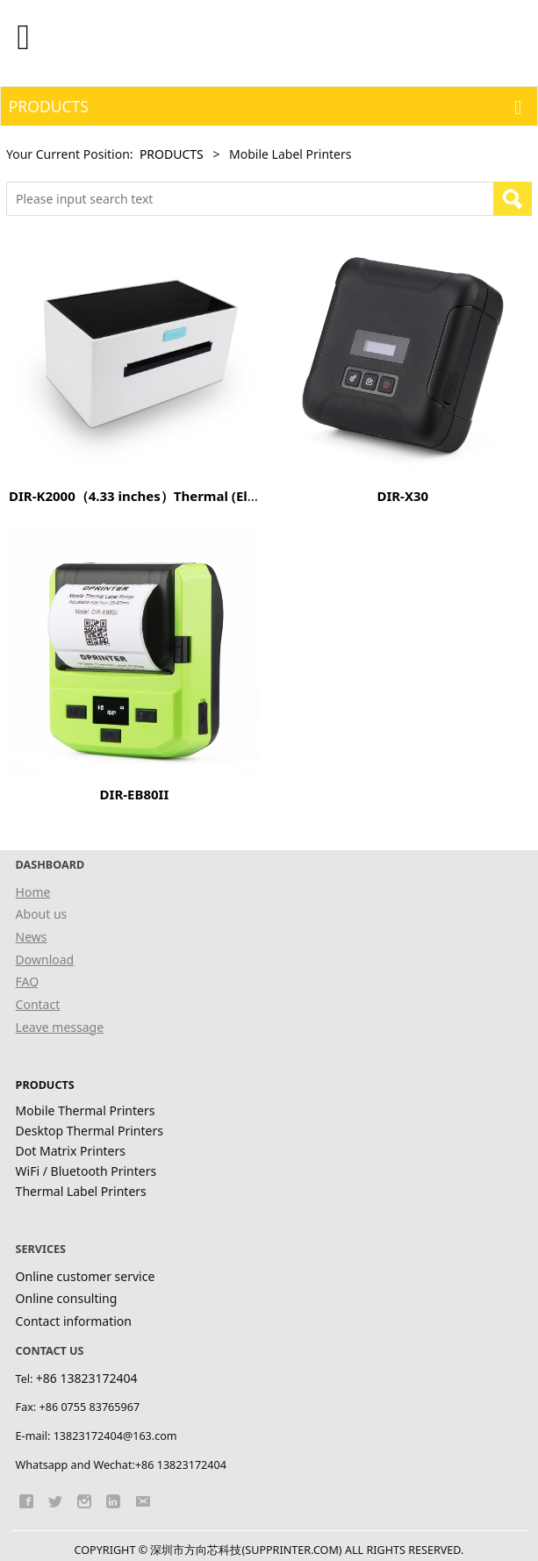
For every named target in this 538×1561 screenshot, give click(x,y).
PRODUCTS (172, 154)
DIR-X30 (402, 496)
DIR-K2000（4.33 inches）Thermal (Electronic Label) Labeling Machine (236, 496)
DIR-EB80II (134, 794)
